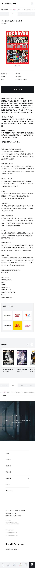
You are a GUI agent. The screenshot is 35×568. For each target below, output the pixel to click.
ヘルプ (30, 14)
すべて (10, 9)
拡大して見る (17, 65)
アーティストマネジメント (28, 9)
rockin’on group (15, 544)
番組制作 (26, 392)
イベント (18, 9)
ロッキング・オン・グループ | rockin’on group (9, 3)
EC (22, 9)
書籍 (22, 14)
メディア (14, 9)
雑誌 (13, 14)
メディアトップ (4, 14)
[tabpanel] (17, 47)
